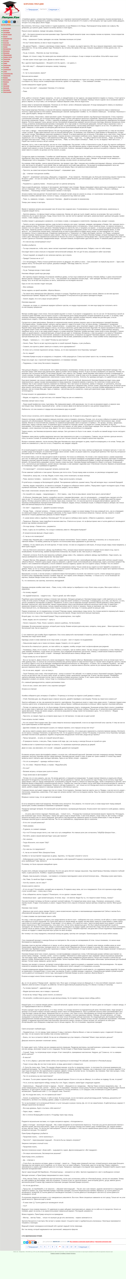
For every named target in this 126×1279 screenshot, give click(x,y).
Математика (7, 49)
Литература (6, 45)
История (5, 40)
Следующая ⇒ (54, 9)
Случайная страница (65, 1253)
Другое (5, 36)
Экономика (6, 90)
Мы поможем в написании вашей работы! (82, 1241)
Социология (7, 69)
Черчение (6, 86)
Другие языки (7, 34)
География (6, 32)
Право (5, 63)
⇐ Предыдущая (32, 9)
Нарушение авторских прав (103, 1241)
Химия (5, 84)
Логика (5, 47)
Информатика (7, 38)
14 (75, 1247)
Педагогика (6, 59)
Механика (6, 53)
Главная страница (55, 1253)
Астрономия (7, 28)
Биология (6, 30)
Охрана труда (7, 57)
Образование (7, 55)
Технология (6, 75)
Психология (7, 65)
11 (63, 1247)
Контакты (73, 1253)
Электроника (7, 92)
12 (67, 1247)
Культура (6, 42)
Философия (7, 80)
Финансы (6, 82)
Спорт (5, 71)
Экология (6, 88)
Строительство (8, 73)
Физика (5, 77)
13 (71, 1247)
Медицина (6, 51)
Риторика (6, 67)
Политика (6, 61)
